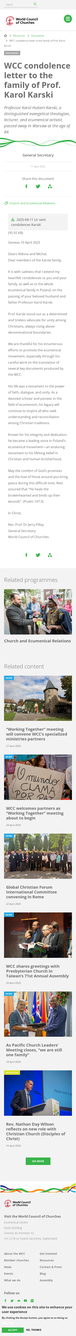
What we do (12, 1280)
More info (7, 1322)
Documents (37, 35)
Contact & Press (51, 1267)
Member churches (16, 1260)
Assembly (46, 1280)
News (8, 1267)
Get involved (48, 1254)
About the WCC (14, 1254)
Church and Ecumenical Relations (32, 203)
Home (5, 35)
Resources (19, 35)
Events (8, 1273)
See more (38, 1161)
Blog (43, 1273)
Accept (12, 1330)
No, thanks (33, 1330)
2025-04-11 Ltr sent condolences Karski (28, 222)
